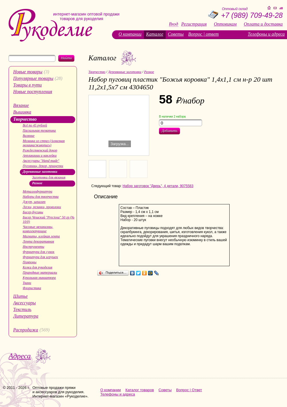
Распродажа (25, 329)
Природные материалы (40, 272)
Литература (25, 316)
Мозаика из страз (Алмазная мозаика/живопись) (44, 143)
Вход (173, 24)
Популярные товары (33, 78)
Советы (176, 34)
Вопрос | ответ (203, 34)
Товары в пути (27, 84)
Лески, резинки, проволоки (42, 207)
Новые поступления (32, 91)
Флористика (32, 288)
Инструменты (33, 247)
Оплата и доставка (263, 24)
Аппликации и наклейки (40, 155)
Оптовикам (225, 24)
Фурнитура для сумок (39, 252)
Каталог (154, 34)
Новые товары (27, 71)
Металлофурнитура (37, 191)
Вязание (21, 105)
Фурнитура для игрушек (40, 257)
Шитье (20, 296)
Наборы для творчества (41, 197)
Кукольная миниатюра (39, 278)
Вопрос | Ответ (189, 390)
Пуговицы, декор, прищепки (43, 166)
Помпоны (29, 262)
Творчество (25, 119)
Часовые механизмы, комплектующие (38, 229)
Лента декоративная (38, 241)
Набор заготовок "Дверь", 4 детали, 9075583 (158, 186)
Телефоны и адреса (266, 34)
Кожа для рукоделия (37, 267)
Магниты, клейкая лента (41, 236)
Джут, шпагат (34, 202)
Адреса (20, 356)
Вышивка (22, 112)
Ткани (27, 283)
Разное (37, 183)
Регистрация (194, 24)
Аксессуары (24, 302)
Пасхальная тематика (39, 130)
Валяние (28, 136)
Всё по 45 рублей (35, 125)
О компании (130, 34)
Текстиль (22, 309)
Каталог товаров (139, 390)
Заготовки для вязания (48, 177)
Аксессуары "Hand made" (41, 161)
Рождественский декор (40, 150)
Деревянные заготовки (40, 172)
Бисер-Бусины (33, 212)
